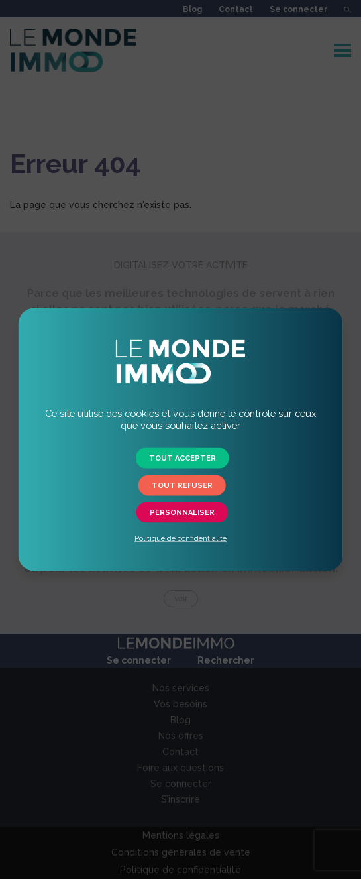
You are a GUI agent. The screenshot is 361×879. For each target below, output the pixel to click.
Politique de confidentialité (180, 538)
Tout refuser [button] (182, 485)
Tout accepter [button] (182, 458)
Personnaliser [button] (182, 512)
